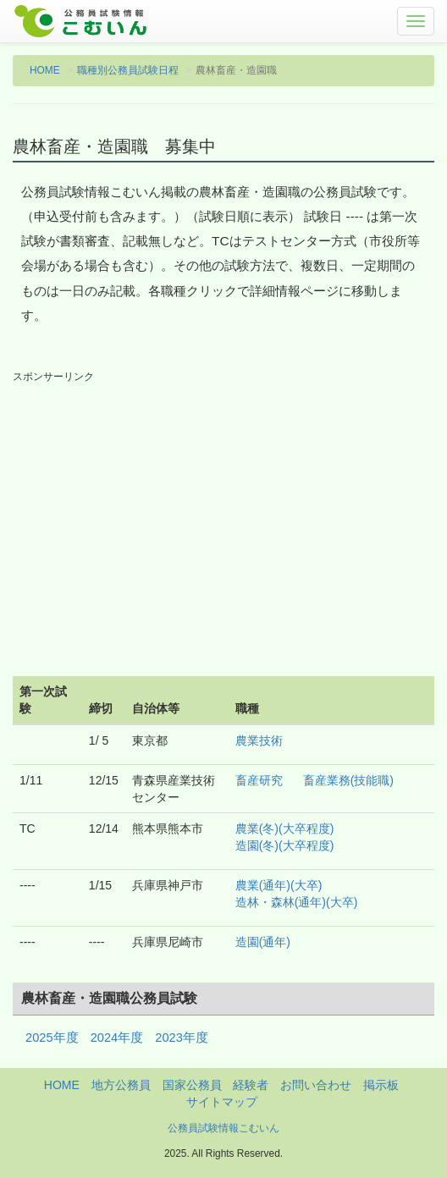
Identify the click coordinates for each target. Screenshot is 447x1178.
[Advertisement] (223, 511)
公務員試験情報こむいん (223, 1128)
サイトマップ (221, 1102)
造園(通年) (262, 942)
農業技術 (259, 740)
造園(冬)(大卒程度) (284, 845)
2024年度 (117, 1037)
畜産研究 (259, 780)
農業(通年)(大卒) (279, 885)
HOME (45, 70)
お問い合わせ (315, 1085)
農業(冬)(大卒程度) (284, 828)
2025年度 (52, 1037)
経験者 (250, 1085)
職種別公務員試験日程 (128, 70)
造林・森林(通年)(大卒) (296, 902)
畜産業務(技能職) (348, 780)
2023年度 (181, 1037)
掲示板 (381, 1085)
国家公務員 (192, 1085)
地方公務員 (121, 1085)
